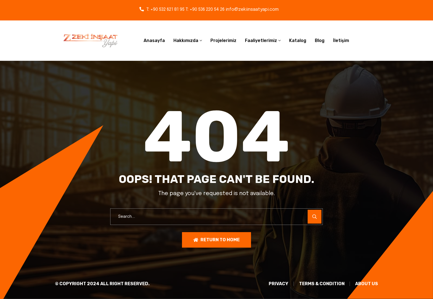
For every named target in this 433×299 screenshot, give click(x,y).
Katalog (297, 40)
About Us (366, 284)
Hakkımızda (185, 40)
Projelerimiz (223, 40)
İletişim (341, 40)
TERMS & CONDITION (321, 284)
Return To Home (216, 239)
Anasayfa (154, 40)
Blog (319, 40)
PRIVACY (277, 284)
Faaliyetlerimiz (261, 40)
